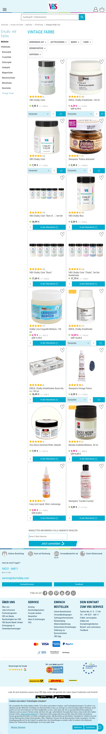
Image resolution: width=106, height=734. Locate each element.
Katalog (31, 607)
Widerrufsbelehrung (62, 624)
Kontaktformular (27, 584)
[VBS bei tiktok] (67, 593)
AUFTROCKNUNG (57, 42)
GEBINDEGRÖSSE (36, 48)
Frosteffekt (6, 57)
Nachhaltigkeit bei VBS (11, 619)
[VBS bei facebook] (45, 593)
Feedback (79, 584)
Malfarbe (29, 25)
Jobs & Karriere (8, 610)
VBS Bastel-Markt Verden (12, 622)
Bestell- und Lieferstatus (90, 627)
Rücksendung (59, 621)
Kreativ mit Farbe (17, 25)
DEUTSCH (53, 706)
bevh (55, 664)
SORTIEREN (34, 54)
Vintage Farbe (8, 93)
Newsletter (32, 616)
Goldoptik (6, 67)
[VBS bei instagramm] (50, 593)
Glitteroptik (6, 62)
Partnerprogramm (9, 613)
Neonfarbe (6, 88)
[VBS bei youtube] (62, 593)
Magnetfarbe (7, 72)
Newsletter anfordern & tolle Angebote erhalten (53, 530)
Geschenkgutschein (36, 610)
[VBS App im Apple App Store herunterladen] (61, 698)
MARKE (74, 42)
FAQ (29, 622)
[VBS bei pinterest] (56, 593)
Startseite (4, 25)
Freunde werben (34, 613)
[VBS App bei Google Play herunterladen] (44, 698)
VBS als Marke (8, 616)
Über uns (5, 607)
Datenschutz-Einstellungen (65, 627)
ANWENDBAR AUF (36, 42)
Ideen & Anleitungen (36, 619)
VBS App (57, 636)
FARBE (86, 42)
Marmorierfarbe (8, 78)
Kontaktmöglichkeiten (89, 624)
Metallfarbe (7, 83)
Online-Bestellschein (62, 611)
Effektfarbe (39, 25)
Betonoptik (6, 52)
